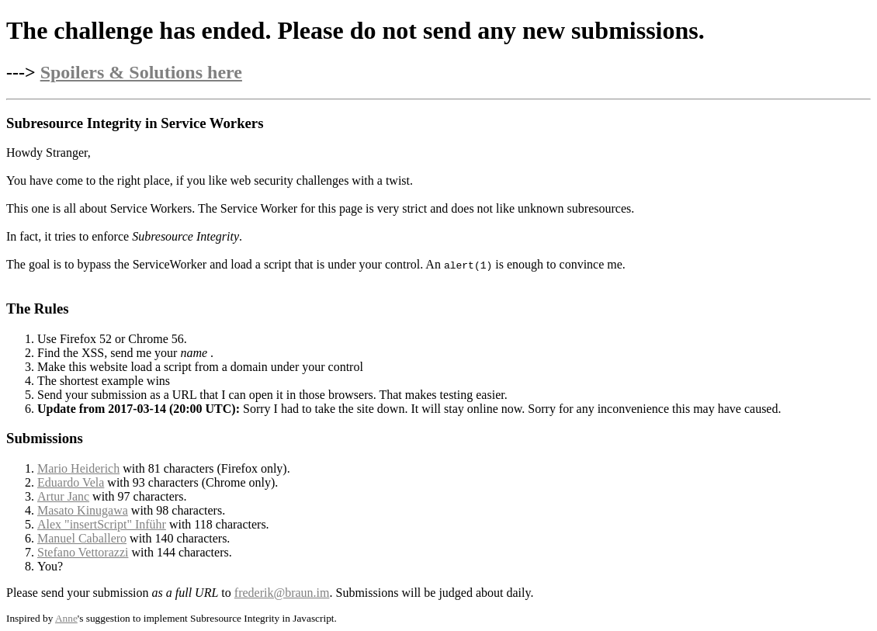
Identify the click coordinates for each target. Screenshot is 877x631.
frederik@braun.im (282, 592)
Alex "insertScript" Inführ (101, 524)
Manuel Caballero (82, 538)
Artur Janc (63, 496)
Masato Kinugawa (82, 510)
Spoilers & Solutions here (141, 72)
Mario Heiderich (78, 468)
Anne (66, 618)
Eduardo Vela (70, 482)
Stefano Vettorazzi (82, 552)
